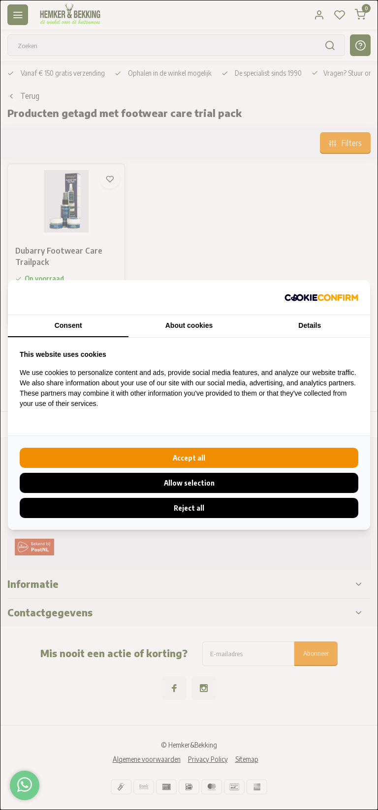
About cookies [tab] (189, 325)
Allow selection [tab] (189, 483)
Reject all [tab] (189, 508)
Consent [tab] (68, 325)
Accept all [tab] (189, 458)
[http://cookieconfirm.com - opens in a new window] (321, 297)
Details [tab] (309, 325)
